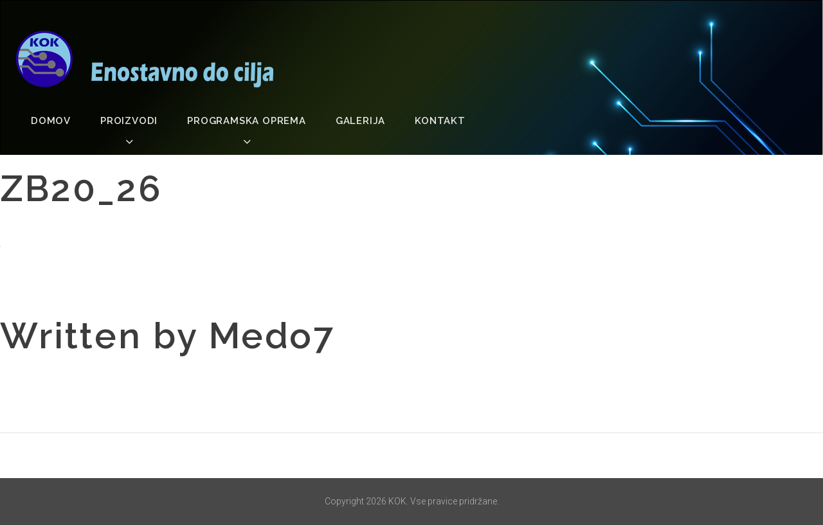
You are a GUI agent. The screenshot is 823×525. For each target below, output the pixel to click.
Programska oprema (246, 121)
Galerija (360, 121)
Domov (51, 121)
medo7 (272, 335)
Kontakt (440, 121)
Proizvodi (129, 121)
